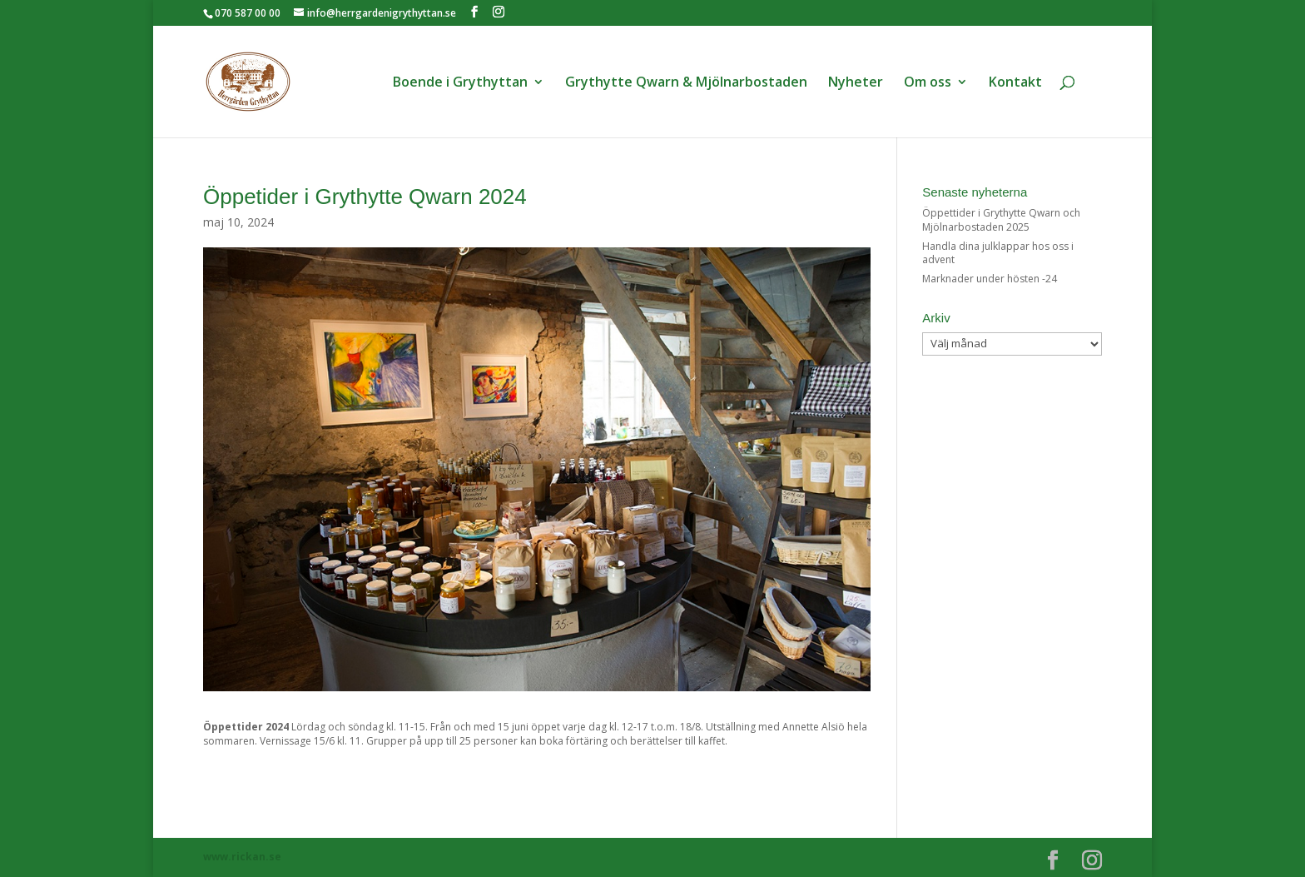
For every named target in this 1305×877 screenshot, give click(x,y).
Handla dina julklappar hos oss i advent (998, 253)
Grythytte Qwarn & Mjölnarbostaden (686, 83)
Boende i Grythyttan (460, 83)
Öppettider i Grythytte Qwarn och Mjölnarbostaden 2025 (1001, 220)
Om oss (927, 83)
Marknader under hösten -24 (989, 279)
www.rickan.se (242, 857)
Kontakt (1015, 83)
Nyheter (855, 83)
